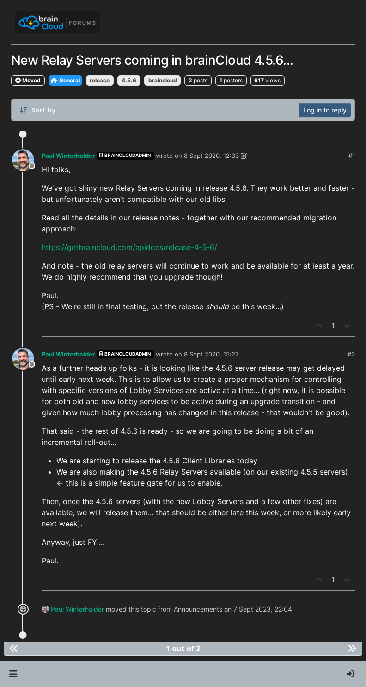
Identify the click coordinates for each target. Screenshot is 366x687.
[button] (13, 674)
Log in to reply (325, 110)
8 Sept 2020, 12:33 (211, 155)
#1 (351, 155)
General (65, 80)
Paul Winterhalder (68, 155)
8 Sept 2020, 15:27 (211, 354)
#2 (351, 354)
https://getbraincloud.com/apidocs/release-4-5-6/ (129, 247)
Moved (28, 80)
